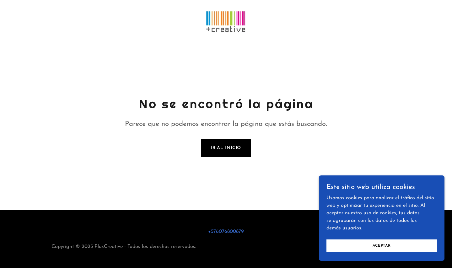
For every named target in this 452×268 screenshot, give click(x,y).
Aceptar (381, 258)
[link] (226, 21)
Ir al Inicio (226, 148)
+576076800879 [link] (226, 231)
